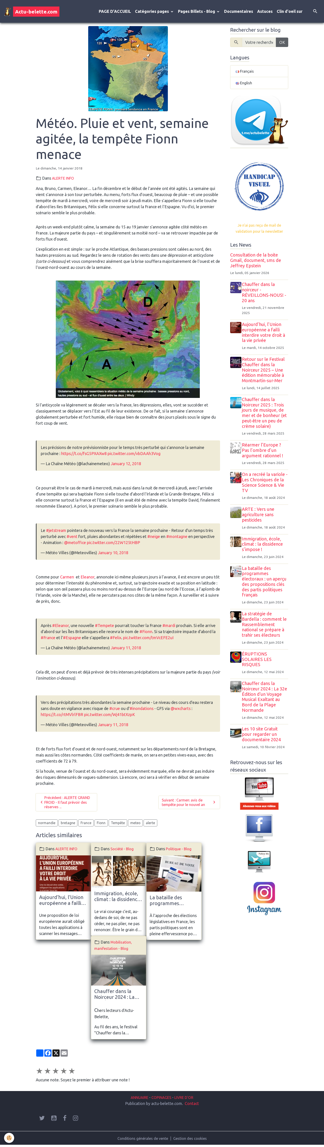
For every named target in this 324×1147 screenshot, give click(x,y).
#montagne (176, 538)
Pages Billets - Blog (197, 12)
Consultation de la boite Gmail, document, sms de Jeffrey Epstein (255, 264)
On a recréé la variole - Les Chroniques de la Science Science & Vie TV (265, 485)
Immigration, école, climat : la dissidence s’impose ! (117, 900)
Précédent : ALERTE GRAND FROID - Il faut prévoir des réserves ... (62, 804)
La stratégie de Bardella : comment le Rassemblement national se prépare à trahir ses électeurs (265, 628)
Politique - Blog (180, 852)
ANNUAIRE (136, 1099)
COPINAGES (161, 1099)
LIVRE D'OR (186, 1099)
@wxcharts (181, 710)
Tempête (118, 826)
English (244, 85)
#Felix (115, 639)
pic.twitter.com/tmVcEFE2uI (148, 639)
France (86, 826)
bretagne (68, 826)
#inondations (141, 710)
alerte (150, 826)
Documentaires (238, 12)
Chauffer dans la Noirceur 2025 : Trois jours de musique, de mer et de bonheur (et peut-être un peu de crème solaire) (265, 416)
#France (48, 639)
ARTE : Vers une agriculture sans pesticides (259, 518)
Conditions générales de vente (141, 1140)
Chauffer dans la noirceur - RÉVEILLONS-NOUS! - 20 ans (265, 296)
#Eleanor (60, 627)
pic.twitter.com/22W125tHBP (113, 544)
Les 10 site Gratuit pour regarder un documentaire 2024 (262, 738)
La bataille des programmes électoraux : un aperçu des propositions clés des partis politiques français (173, 903)
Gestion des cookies (192, 1140)
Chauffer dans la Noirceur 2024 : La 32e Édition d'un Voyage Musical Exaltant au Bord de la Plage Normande (61, 996)
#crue (114, 710)
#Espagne (72, 639)
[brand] (31, 12)
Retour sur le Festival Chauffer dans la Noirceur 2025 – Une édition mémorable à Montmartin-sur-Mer (264, 373)
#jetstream (56, 532)
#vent (72, 538)
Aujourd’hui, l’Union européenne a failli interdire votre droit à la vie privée (61, 903)
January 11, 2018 (126, 649)
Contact (192, 1105)
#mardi (168, 627)
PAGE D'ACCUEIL (115, 12)
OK (282, 44)
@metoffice (75, 544)
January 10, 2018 (113, 554)
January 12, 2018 (126, 465)
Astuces (265, 12)
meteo (135, 826)
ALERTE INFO (65, 179)
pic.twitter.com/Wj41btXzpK (109, 716)
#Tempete (104, 627)
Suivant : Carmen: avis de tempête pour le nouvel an (189, 805)
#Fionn (146, 633)
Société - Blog (123, 852)
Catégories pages (152, 12)
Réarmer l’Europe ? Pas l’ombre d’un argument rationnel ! (264, 454)
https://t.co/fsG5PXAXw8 (84, 455)
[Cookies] (9, 1138)
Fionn (101, 826)
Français (245, 73)
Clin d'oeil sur (289, 12)
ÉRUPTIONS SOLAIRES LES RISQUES (258, 663)
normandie (46, 826)
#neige (153, 538)
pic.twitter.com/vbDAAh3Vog (134, 455)
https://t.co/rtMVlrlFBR (62, 716)
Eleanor (87, 578)
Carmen (67, 578)
